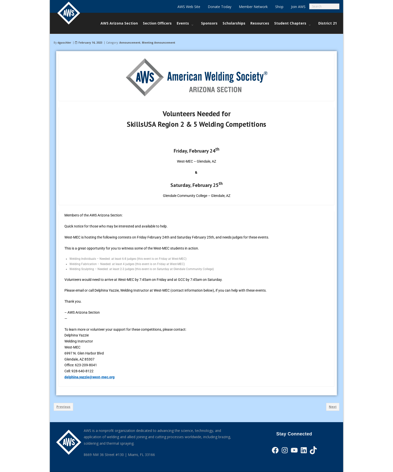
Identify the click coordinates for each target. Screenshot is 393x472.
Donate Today (219, 6)
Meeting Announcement (158, 42)
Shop (279, 6)
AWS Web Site (188, 6)
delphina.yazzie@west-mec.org (89, 377)
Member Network (253, 6)
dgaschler (64, 42)
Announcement (129, 42)
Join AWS (298, 6)
